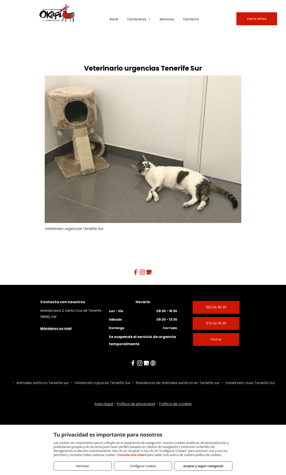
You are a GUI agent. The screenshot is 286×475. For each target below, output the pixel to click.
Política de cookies (175, 403)
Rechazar (82, 466)
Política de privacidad (136, 403)
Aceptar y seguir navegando (203, 466)
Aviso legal (103, 403)
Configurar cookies (143, 466)
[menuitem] (114, 19)
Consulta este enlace (132, 455)
